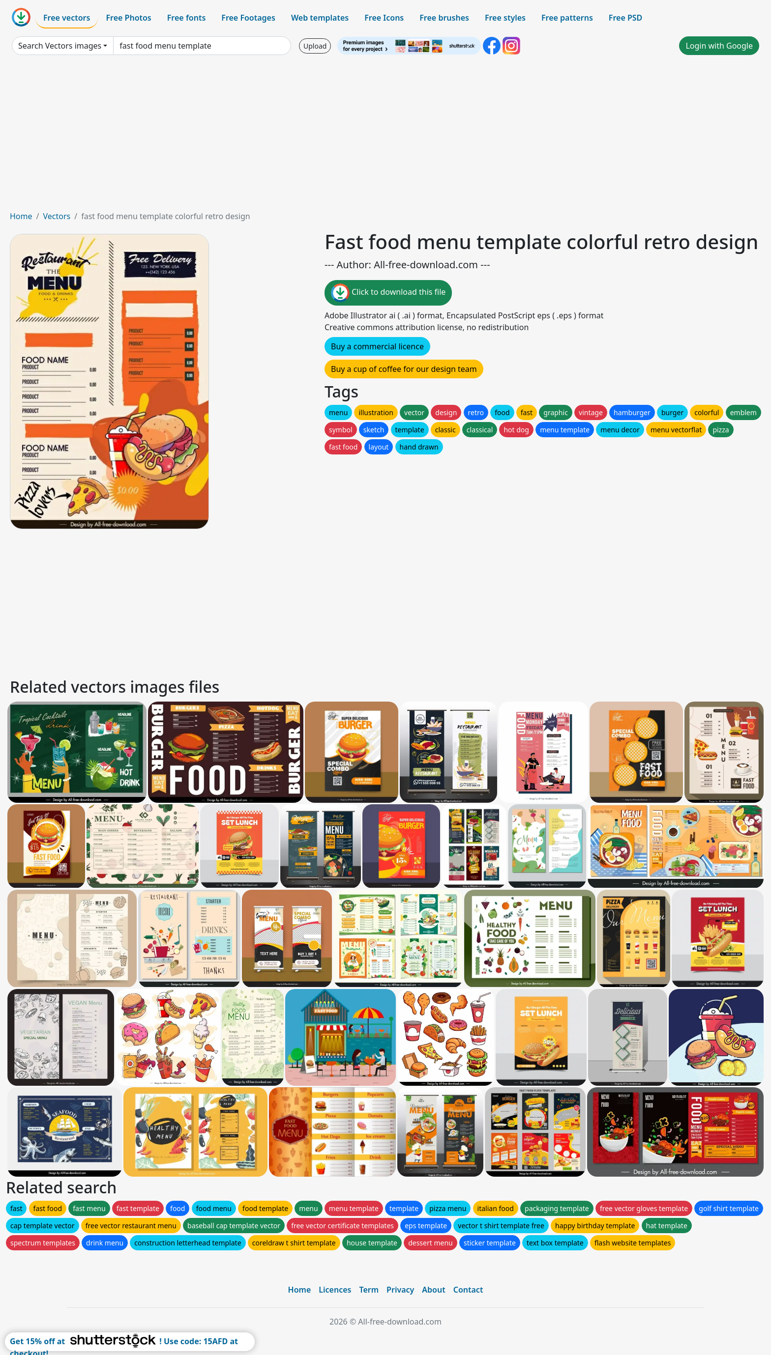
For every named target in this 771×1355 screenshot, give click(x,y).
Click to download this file (388, 292)
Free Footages (248, 17)
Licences (335, 1289)
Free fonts (186, 17)
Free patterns (567, 17)
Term (369, 1289)
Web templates (320, 17)
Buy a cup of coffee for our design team (404, 369)
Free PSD (625, 17)
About (433, 1289)
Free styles (505, 17)
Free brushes (444, 17)
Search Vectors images (59, 45)
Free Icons (384, 17)
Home (21, 216)
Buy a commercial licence (377, 346)
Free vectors (66, 17)
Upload (314, 46)
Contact (468, 1289)
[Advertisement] (385, 136)
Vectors (56, 216)
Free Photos (128, 17)
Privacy (400, 1289)
